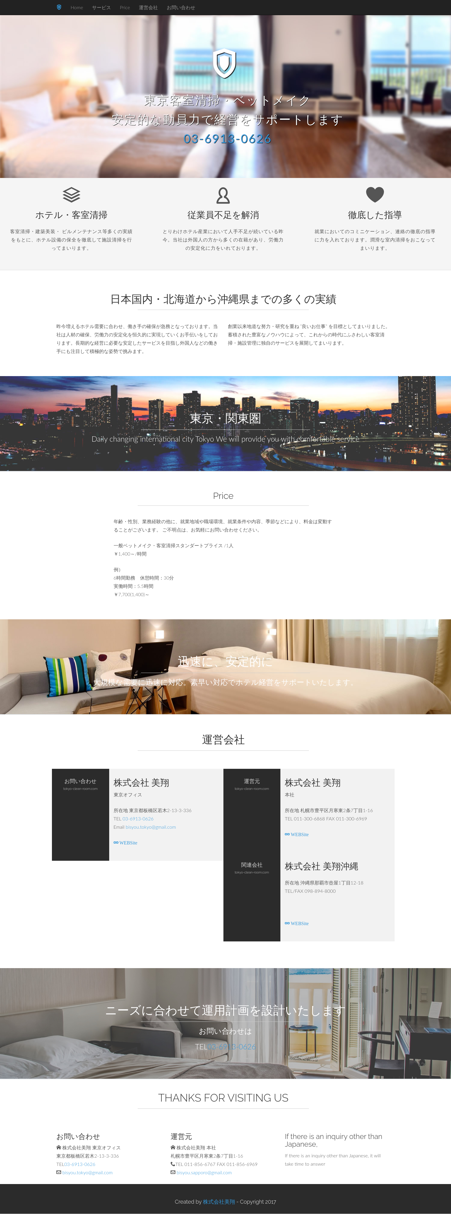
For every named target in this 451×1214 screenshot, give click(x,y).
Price (125, 7)
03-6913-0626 (228, 138)
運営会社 (148, 7)
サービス (101, 7)
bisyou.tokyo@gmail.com (151, 827)
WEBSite (127, 842)
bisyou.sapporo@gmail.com (204, 1172)
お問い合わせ (181, 7)
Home (77, 7)
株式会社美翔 (219, 1202)
